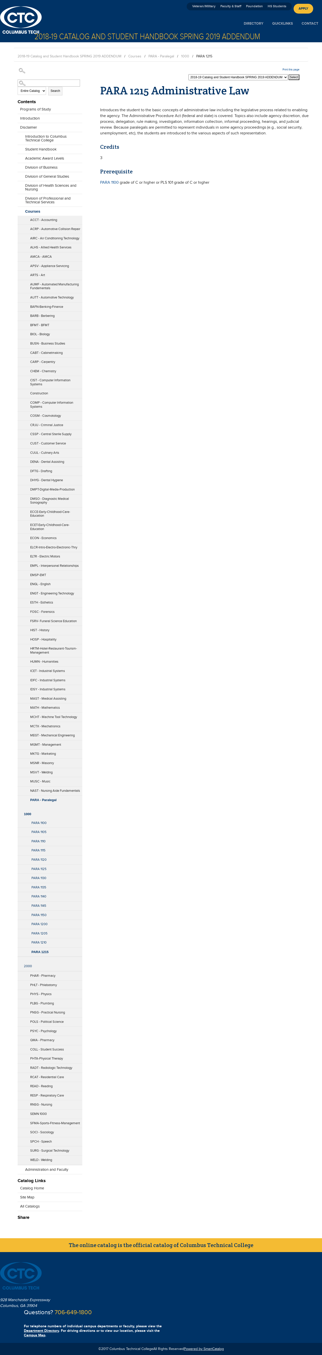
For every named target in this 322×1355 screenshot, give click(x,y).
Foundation (254, 6)
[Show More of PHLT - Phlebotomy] (20, 983)
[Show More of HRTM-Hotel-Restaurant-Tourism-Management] (20, 651)
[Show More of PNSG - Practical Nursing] (20, 1010)
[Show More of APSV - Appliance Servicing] (20, 264)
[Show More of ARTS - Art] (20, 273)
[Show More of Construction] (20, 391)
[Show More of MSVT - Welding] (20, 770)
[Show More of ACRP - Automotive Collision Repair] (20, 227)
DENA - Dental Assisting (47, 462)
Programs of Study (35, 109)
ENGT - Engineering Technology (52, 593)
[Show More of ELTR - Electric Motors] (20, 554)
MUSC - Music (40, 781)
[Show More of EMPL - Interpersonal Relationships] (20, 564)
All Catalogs (30, 1206)
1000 (185, 56)
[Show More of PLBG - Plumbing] (20, 1001)
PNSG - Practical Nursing (47, 1012)
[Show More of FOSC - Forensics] (20, 610)
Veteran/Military (204, 6)
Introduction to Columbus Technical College (46, 138)
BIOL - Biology (40, 334)
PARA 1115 (38, 850)
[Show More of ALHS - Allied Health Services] (20, 245)
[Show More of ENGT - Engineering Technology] (20, 591)
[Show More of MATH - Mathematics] (20, 706)
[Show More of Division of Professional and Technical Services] (20, 200)
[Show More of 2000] (20, 959)
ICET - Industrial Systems (47, 671)
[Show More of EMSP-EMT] (20, 573)
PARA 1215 (40, 952)
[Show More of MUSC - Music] (20, 779)
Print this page (291, 69)
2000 (28, 966)
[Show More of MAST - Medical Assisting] (20, 697)
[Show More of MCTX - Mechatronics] (20, 724)
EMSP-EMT (38, 575)
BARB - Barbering (42, 316)
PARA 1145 (38, 906)
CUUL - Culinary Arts (44, 453)
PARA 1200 (39, 924)
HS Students (277, 6)
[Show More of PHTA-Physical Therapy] (20, 1057)
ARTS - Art (37, 275)
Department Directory (41, 1331)
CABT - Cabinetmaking (46, 353)
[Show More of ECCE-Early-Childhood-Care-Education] (20, 514)
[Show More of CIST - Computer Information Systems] (20, 382)
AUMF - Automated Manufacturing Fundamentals (54, 286)
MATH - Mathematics (45, 708)
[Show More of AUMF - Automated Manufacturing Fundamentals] (20, 286)
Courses (134, 56)
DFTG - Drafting (41, 471)
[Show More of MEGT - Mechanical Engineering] (20, 733)
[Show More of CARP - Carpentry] (20, 360)
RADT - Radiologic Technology (51, 1068)
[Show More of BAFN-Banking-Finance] (20, 305)
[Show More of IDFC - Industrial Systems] (20, 678)
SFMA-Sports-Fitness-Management (55, 1123)
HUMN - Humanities (44, 662)
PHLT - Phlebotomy (43, 985)
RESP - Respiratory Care (47, 1096)
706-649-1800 (73, 1312)
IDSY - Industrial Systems (47, 689)
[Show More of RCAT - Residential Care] (20, 1075)
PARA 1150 (39, 915)
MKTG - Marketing (43, 754)
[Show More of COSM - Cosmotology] (20, 414)
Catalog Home (32, 1188)
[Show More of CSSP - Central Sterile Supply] (20, 432)
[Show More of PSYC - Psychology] (20, 1029)
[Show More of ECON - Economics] (20, 536)
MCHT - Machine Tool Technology (53, 717)
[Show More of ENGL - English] (20, 582)
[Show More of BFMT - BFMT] (20, 323)
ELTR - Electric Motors (45, 556)
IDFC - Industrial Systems (47, 680)
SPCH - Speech (41, 1142)
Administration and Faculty (46, 1170)
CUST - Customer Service (48, 443)
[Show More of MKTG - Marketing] (20, 752)
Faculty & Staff (230, 6)
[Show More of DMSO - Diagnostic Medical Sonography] (20, 501)
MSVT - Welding (41, 772)
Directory (253, 23)
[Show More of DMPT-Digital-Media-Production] (20, 488)
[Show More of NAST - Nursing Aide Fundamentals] (20, 789)
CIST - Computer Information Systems (50, 382)
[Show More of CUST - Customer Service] (20, 441)
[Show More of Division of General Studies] (20, 175)
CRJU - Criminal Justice (46, 425)
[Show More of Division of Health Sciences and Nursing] (20, 188)
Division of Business (41, 167)
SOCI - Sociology (42, 1132)
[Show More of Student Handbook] (20, 147)
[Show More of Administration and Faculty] (20, 1168)
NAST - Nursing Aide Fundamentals (55, 791)
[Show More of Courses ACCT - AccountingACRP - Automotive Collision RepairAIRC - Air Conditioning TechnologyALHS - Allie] (20, 210)
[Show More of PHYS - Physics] (20, 992)
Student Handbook (41, 149)
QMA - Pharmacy (42, 1040)
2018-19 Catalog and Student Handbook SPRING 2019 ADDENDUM (69, 56)
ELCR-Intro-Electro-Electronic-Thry (53, 547)
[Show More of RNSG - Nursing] (20, 1103)
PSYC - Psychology (43, 1031)
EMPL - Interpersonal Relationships (54, 566)
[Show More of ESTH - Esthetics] (20, 601)
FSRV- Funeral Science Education (53, 621)
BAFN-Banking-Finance (46, 307)
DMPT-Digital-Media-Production (52, 489)
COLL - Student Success (47, 1049)
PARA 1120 (39, 860)
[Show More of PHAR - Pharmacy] (20, 974)
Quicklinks (282, 23)
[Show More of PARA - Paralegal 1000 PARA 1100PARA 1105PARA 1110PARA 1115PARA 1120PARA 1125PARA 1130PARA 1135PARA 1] (20, 798)
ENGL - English (40, 584)
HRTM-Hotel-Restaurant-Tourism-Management (53, 651)
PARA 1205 (39, 933)
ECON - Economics (43, 538)
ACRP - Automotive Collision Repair (55, 229)
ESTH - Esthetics (41, 602)
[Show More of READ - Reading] (20, 1084)
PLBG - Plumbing (42, 1003)
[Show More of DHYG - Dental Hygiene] (20, 478)
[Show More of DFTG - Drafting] (20, 469)
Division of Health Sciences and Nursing (50, 187)
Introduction (30, 118)
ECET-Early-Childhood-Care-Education (49, 527)
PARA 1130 (38, 878)
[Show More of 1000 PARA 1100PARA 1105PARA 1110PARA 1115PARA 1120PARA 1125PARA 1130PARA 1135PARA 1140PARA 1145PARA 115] (20, 807)
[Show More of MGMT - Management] (20, 743)
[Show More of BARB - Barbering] (20, 314)
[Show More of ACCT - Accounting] (20, 218)
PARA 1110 (38, 841)
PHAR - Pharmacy (42, 976)
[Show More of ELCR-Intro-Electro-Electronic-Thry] (20, 545)
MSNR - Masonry (42, 763)
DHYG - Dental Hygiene (46, 480)
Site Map (27, 1197)
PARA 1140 (38, 896)
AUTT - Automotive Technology (52, 297)
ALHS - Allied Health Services (50, 247)
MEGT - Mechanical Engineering (52, 735)
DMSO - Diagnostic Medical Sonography (49, 501)
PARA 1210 (39, 942)
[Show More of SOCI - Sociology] (20, 1130)
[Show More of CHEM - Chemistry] (20, 369)
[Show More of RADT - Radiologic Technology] (20, 1066)
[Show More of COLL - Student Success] (20, 1047)
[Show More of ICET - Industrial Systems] (20, 669)
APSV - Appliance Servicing (49, 266)
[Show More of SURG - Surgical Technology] (20, 1149)
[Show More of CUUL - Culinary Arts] (20, 451)
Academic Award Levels (44, 158)
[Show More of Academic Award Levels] (20, 157)
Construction (39, 393)
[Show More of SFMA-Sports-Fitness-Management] (20, 1121)
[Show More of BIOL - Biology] (20, 332)
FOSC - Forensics (42, 612)
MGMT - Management (45, 745)
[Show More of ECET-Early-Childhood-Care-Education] (20, 527)
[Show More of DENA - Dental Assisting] (20, 460)
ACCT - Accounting (43, 220)
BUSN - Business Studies (47, 344)
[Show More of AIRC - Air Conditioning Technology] (20, 236)
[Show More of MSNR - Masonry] (20, 761)
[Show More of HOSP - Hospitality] (20, 638)
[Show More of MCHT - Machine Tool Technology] (20, 715)
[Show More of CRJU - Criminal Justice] (20, 423)
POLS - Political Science (47, 1022)
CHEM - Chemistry (43, 371)
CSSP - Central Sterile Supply (50, 434)
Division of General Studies (47, 176)
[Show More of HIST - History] (20, 628)
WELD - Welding (41, 1160)
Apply (303, 9)
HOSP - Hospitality (43, 639)
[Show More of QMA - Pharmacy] (20, 1038)
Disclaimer (28, 127)
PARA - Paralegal (161, 56)
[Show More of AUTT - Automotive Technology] (20, 295)
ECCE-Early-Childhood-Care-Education (50, 514)
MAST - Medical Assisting (48, 699)
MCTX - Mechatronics (45, 726)
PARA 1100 (39, 823)
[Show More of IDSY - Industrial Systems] (20, 687)
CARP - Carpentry (42, 362)
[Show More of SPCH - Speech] (20, 1140)
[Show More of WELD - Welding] (20, 1158)
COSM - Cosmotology (45, 416)
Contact (310, 23)
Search (55, 91)
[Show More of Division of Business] (20, 166)
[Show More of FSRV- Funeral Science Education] (20, 619)
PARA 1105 (39, 832)
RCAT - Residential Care (47, 1077)
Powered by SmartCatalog (204, 1349)
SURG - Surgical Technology (49, 1151)
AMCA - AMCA (41, 257)
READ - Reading (41, 1086)
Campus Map (34, 1335)
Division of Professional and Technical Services (48, 200)
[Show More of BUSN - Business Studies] (20, 342)
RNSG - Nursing (41, 1105)
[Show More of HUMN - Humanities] (20, 660)
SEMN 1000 (38, 1114)
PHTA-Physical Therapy (46, 1059)
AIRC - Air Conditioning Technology (54, 238)
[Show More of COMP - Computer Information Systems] (20, 405)
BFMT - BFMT (39, 325)
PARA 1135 (38, 887)
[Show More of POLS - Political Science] (20, 1020)
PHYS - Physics (41, 994)
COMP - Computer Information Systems (51, 405)
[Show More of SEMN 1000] (20, 1112)
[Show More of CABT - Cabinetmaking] (20, 351)
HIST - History (39, 630)
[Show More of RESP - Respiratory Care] (20, 1094)
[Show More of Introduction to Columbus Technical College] (20, 138)
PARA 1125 (39, 869)
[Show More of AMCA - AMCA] (20, 255)
